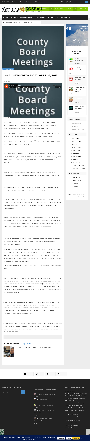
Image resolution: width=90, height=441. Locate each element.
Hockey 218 (74, 145)
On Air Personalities (76, 142)
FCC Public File (66, 18)
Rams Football (76, 163)
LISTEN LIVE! (79, 9)
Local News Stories (76, 124)
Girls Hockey (76, 154)
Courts (40, 18)
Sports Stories (75, 127)
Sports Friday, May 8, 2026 (46, 406)
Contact (52, 18)
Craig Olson (26, 344)
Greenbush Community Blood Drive (79, 69)
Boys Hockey (76, 151)
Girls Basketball (77, 160)
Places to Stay (75, 184)
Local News (9, 23)
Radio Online (26, 18)
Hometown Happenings (60, 9)
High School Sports (76, 148)
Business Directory (76, 181)
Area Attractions (76, 178)
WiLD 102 (15, 23)
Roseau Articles (74, 120)
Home (6, 18)
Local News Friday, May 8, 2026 (47, 395)
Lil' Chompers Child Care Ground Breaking (80, 90)
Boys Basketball (77, 157)
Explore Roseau (74, 174)
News (14, 18)
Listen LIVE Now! (75, 139)
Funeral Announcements (78, 130)
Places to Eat (75, 187)
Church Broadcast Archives (78, 166)
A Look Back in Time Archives (79, 169)
